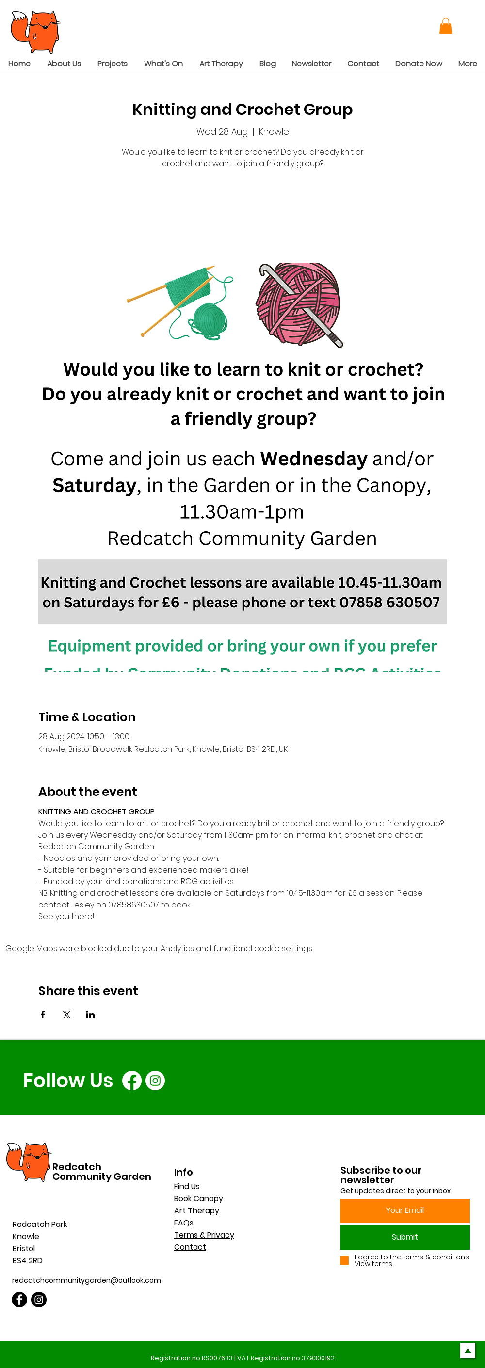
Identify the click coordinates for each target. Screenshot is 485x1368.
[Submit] (405, 1237)
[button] (446, 26)
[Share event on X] (66, 1014)
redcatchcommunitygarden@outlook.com (86, 1280)
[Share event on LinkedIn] (90, 1014)
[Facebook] (132, 1080)
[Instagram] (155, 1080)
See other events (242, 217)
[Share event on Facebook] (43, 1014)
